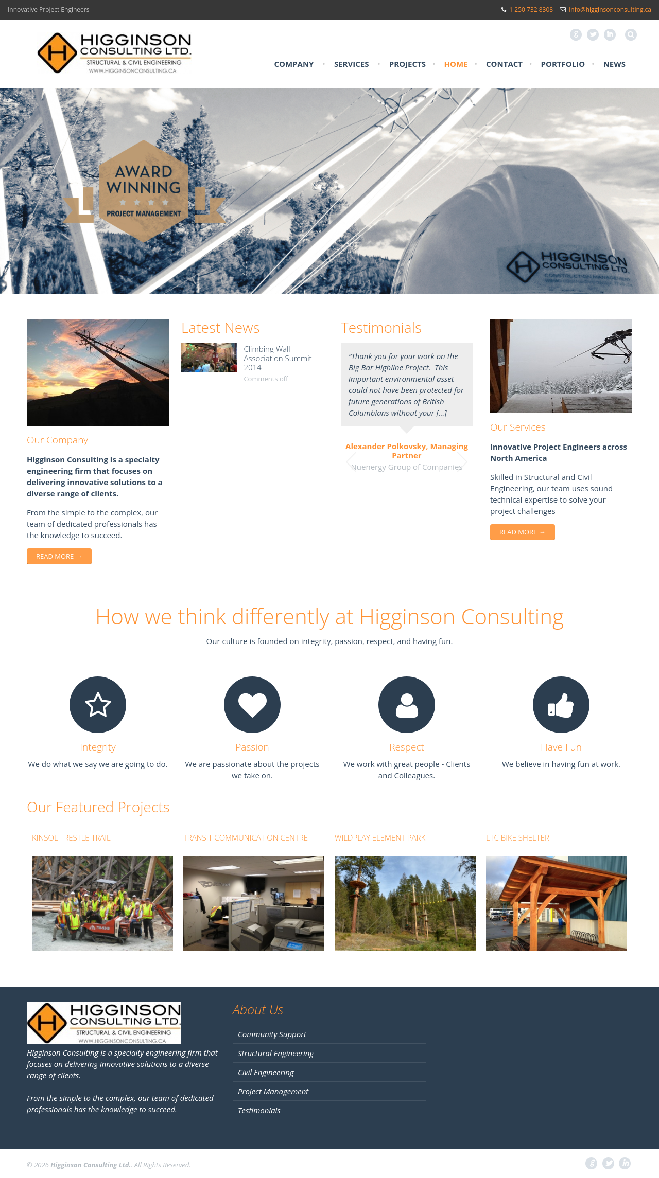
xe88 (388, 660)
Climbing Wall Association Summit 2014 (277, 358)
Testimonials (259, 1110)
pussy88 (332, 660)
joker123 (276, 660)
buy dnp (363, 660)
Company (294, 64)
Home (456, 64)
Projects (407, 64)
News (614, 64)
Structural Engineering (276, 1053)
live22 (305, 660)
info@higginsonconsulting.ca (610, 9)
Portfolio (563, 64)
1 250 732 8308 (531, 9)
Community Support (272, 1034)
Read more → (59, 556)
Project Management (273, 1091)
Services (351, 64)
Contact (504, 64)
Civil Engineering (266, 1072)
